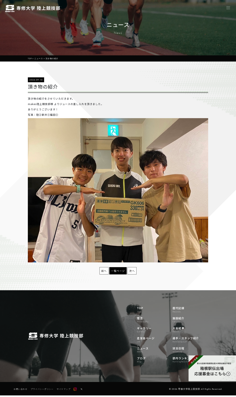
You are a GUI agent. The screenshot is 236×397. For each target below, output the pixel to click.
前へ (104, 271)
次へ (132, 271)
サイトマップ (66, 390)
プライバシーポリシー (43, 390)
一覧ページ (118, 271)
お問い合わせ (21, 390)
